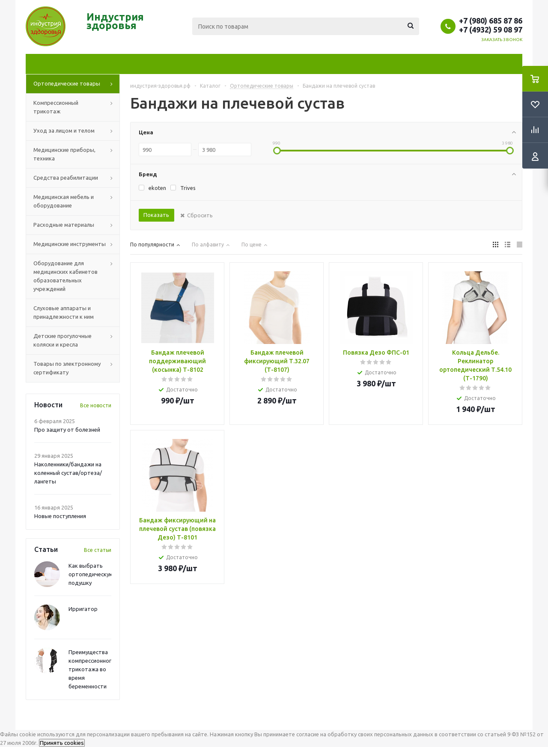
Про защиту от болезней (67, 430)
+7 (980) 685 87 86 (490, 20)
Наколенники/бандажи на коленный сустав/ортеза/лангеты (68, 472)
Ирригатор (83, 609)
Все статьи (97, 550)
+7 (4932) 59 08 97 (490, 29)
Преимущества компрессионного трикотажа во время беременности (91, 669)
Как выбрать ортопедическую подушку (91, 574)
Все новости (95, 405)
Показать (156, 215)
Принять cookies (62, 743)
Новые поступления (60, 516)
